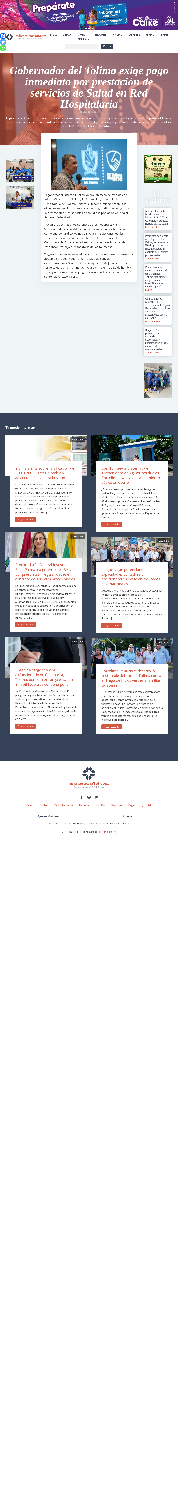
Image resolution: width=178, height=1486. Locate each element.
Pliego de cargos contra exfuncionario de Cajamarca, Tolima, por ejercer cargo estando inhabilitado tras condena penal (44, 677)
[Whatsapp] (3, 48)
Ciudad (67, 35)
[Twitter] (3, 42)
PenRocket (107, 832)
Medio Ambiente (83, 37)
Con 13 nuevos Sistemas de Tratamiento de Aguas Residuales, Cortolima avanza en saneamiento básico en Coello (130, 475)
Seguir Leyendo (25, 519)
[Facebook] (3, 36)
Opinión (117, 35)
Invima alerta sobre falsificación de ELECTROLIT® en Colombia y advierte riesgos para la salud (44, 473)
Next (167, 169)
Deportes (134, 35)
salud (156, 227)
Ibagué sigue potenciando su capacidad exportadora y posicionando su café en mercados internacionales (130, 576)
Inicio (53, 35)
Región (150, 35)
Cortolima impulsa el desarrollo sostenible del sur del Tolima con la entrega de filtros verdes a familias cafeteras (131, 678)
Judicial (165, 35)
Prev (147, 169)
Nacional (101, 35)
